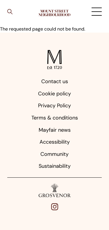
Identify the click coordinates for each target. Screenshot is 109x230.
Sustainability (55, 166)
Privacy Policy (54, 105)
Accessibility (55, 141)
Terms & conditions (54, 117)
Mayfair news (55, 129)
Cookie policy (54, 93)
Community (54, 154)
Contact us (54, 81)
